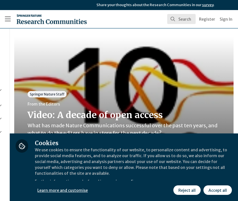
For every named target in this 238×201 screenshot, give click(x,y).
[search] (181, 19)
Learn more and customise (124, 189)
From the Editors (105, 104)
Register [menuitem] (207, 19)
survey (207, 5)
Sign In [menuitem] (226, 19)
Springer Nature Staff (108, 94)
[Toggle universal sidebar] (8, 19)
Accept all (217, 189)
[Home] (40, 19)
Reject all (186, 189)
